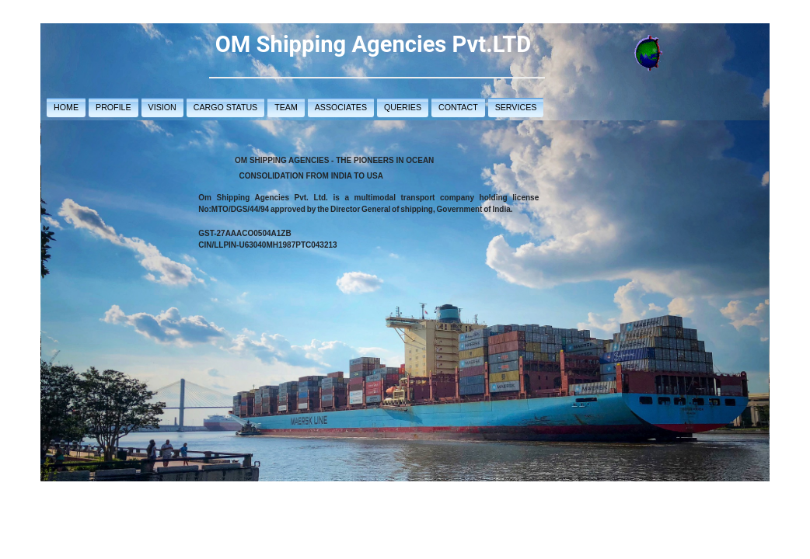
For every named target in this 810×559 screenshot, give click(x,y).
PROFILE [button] (113, 107)
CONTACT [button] (458, 107)
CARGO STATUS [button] (226, 107)
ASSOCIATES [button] (341, 107)
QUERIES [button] (402, 107)
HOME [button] (66, 107)
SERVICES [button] (516, 107)
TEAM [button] (286, 107)
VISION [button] (162, 107)
